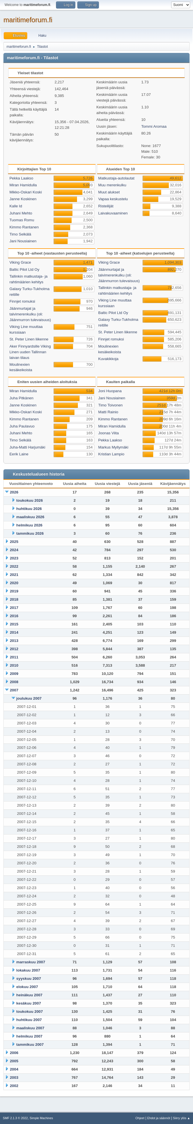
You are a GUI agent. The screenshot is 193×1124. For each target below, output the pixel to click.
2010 (14, 665)
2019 (14, 591)
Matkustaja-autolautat (116, 178)
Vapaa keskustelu (113, 199)
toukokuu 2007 (29, 1011)
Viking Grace (20, 262)
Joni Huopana (110, 391)
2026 (14, 492)
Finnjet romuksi (22, 301)
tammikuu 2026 (29, 533)
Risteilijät (105, 206)
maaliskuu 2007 (30, 1028)
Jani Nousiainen (22, 241)
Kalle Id (15, 206)
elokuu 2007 (27, 987)
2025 (14, 542)
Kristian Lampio (111, 454)
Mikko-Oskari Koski (25, 192)
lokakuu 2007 (28, 970)
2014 (14, 632)
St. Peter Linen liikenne (28, 339)
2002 (14, 1086)
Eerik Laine (18, 454)
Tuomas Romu (21, 220)
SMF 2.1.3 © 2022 (15, 1118)
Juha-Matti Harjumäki (27, 447)
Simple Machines (41, 1118)
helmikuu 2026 (29, 525)
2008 (14, 682)
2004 (14, 1069)
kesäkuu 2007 (28, 1003)
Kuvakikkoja (108, 359)
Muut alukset (109, 192)
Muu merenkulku (112, 185)
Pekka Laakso (21, 178)
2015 (14, 624)
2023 (14, 558)
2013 (14, 641)
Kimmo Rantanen (24, 227)
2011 (14, 657)
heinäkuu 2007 (29, 995)
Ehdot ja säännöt (158, 1118)
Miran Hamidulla (23, 185)
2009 (14, 673)
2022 (14, 566)
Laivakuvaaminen (113, 213)
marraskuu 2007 (30, 962)
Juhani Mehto (20, 213)
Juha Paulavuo (21, 426)
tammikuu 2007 (29, 1044)
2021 (14, 575)
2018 (14, 599)
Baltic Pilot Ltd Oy (24, 269)
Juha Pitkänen (21, 398)
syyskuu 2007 (28, 978)
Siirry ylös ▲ (181, 1118)
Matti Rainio (108, 412)
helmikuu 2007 (29, 1036)
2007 (14, 690)
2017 (14, 608)
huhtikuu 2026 (29, 509)
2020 (14, 583)
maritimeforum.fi (27, 20)
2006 (14, 1053)
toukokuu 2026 (29, 500)
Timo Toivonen (110, 405)
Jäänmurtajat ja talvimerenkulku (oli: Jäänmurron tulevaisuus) (30, 314)
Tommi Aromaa (154, 126)
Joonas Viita (108, 433)
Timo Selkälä (20, 234)
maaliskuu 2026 (30, 517)
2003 (14, 1077)
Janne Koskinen (22, 199)
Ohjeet (139, 1118)
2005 (14, 1061)
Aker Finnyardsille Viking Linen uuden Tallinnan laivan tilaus (30, 352)
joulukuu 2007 (28, 698)
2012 (14, 649)
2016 (14, 616)
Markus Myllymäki (113, 447)
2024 (14, 550)
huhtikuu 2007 (29, 1020)
